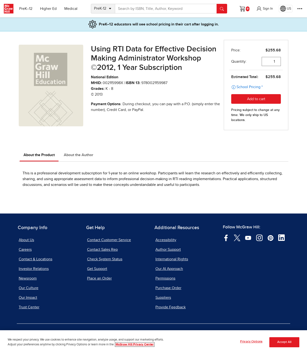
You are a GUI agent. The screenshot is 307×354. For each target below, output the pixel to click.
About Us (26, 240)
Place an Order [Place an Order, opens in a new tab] (99, 278)
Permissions (165, 278)
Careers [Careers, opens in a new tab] (25, 249)
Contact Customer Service (109, 240)
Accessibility (165, 240)
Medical (70, 9)
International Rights (171, 259)
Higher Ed (48, 9)
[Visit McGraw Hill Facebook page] (226, 237)
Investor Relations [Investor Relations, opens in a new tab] (34, 269)
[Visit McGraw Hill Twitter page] (237, 237)
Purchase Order (168, 288)
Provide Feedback (170, 307)
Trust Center (29, 307)
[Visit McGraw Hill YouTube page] (248, 237)
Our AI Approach (169, 269)
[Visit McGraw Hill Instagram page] (259, 237)
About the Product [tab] (39, 155)
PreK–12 (25, 9)
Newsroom (28, 278)
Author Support (168, 249)
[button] (264, 8)
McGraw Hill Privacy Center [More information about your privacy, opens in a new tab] (135, 344)
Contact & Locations (35, 259)
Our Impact (28, 297)
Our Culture (28, 288)
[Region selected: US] (286, 8)
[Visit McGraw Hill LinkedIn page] (281, 237)
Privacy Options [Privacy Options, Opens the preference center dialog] (251, 342)
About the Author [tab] (78, 155)
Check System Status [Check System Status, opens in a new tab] (104, 259)
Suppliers (163, 297)
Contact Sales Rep (102, 249)
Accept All (284, 342)
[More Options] (299, 8)
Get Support (97, 269)
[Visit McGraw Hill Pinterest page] (270, 237)
